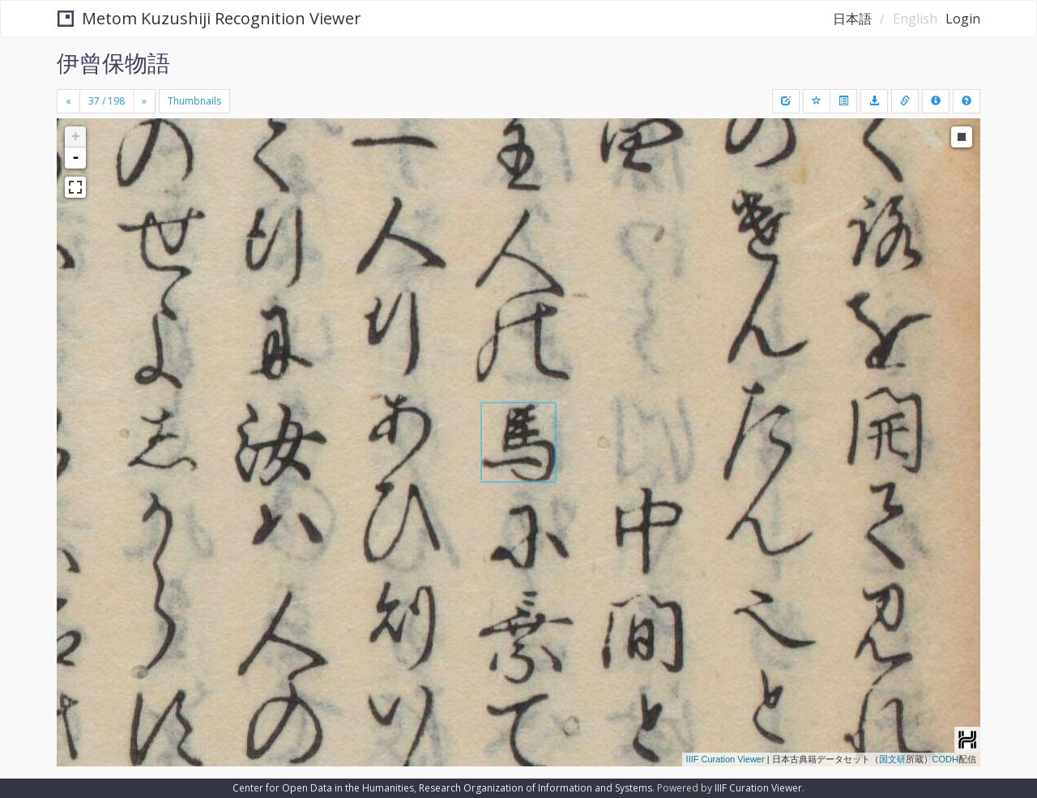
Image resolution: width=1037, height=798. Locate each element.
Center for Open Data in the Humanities (323, 788)
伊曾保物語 (113, 62)
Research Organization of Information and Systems (535, 788)
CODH (945, 759)
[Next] (144, 101)
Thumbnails (194, 101)
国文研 (892, 759)
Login (962, 19)
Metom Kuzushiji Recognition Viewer (209, 18)
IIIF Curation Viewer (725, 759)
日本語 (852, 19)
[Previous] (68, 101)
